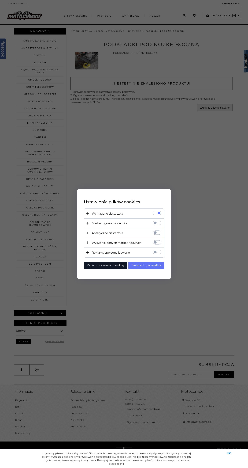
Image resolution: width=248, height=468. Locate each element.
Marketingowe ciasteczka (109, 223)
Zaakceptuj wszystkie (146, 265)
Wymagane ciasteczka (107, 213)
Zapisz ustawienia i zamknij (105, 265)
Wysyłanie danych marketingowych (117, 242)
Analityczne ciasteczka (107, 233)
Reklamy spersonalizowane (111, 252)
